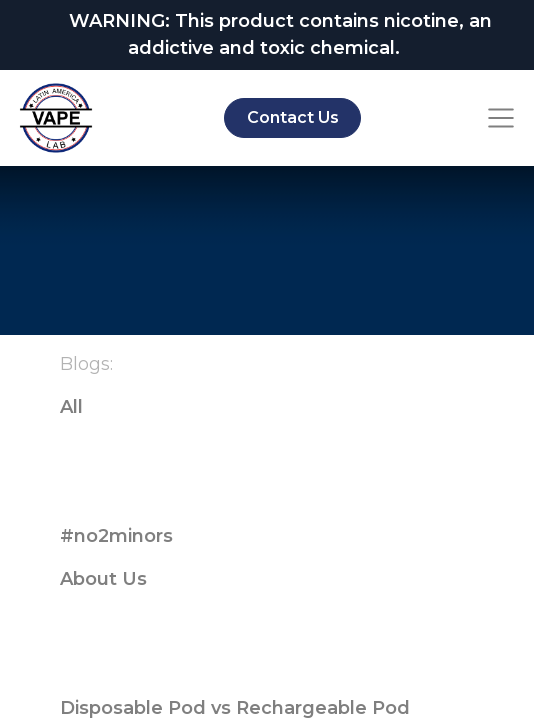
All (71, 407)
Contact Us (293, 117)
